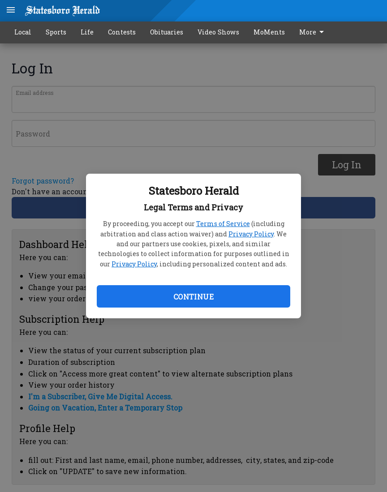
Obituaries (166, 32)
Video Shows (218, 32)
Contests (122, 32)
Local (22, 32)
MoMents (269, 32)
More (313, 32)
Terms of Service (223, 223)
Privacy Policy (251, 234)
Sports (56, 32)
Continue (193, 296)
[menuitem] (314, 32)
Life (87, 32)
